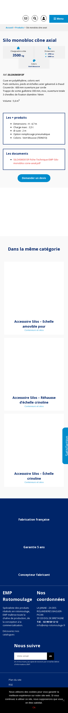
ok (50, 656)
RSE (11, 684)
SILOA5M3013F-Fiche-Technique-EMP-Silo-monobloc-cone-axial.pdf (36, 161)
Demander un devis (34, 178)
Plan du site (15, 679)
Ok (34, 707)
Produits (19, 27)
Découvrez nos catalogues (11, 632)
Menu (59, 18)
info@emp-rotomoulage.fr (51, 625)
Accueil (9, 27)
